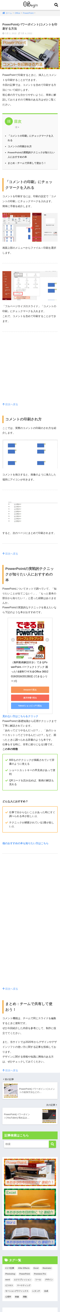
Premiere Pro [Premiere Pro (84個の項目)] (40, 1274)
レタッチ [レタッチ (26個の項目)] (36, 1291)
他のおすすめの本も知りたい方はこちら (25, 843)
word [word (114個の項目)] (7, 1280)
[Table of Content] (17, 127)
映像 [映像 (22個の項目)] (17, 1297)
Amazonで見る (30, 690)
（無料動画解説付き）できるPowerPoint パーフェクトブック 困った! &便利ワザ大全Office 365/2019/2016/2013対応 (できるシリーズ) (29, 671)
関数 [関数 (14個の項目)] (25, 1297)
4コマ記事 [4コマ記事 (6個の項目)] (9, 1268)
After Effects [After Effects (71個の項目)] (23, 1268)
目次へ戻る (10, 404)
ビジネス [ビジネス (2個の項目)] (9, 1285)
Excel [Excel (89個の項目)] (36, 1268)
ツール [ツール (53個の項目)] (38, 1280)
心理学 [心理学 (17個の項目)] (8, 1297)
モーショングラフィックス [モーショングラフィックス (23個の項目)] (16, 1291)
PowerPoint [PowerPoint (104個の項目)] (24, 1274)
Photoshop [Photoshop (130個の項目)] (10, 1274)
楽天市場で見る (30, 698)
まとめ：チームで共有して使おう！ (27, 163)
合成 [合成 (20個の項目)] (46, 1291)
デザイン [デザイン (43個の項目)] (49, 1280)
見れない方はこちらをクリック (20, 716)
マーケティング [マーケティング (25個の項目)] (23, 1285)
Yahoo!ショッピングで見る (30, 706)
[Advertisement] (30, 370)
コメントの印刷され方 (20, 146)
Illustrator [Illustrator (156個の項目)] (47, 1268)
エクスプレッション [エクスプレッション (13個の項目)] (22, 1280)
